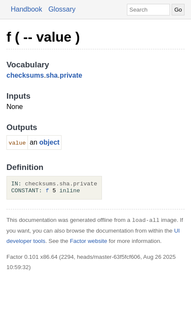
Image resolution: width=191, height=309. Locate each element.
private (71, 75)
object (49, 142)
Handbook (26, 9)
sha (52, 75)
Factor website (88, 241)
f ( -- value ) (43, 37)
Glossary (61, 9)
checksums (25, 75)
